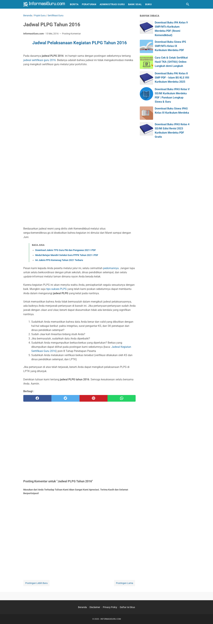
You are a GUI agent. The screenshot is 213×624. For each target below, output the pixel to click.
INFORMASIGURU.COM (111, 619)
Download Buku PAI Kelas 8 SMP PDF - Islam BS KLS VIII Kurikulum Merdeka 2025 (172, 77)
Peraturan (89, 4)
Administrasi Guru (112, 4)
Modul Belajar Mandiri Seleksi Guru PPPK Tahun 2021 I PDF (66, 255)
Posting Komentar (71, 33)
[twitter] (65, 398)
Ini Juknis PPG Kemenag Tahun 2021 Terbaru (59, 260)
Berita (74, 4)
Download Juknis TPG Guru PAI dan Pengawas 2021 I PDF (65, 250)
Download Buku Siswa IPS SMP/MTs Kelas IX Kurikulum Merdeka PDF (170, 46)
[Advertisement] (79, 96)
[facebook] (37, 398)
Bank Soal (135, 4)
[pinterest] (94, 398)
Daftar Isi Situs (127, 607)
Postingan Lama (124, 583)
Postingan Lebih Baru (36, 583)
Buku (148, 4)
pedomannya (111, 268)
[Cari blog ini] (188, 4)
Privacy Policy (110, 607)
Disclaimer (95, 607)
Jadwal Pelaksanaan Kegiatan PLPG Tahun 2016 (79, 42)
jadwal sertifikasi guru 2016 (39, 60)
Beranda (82, 607)
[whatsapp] (121, 398)
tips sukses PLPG (56, 289)
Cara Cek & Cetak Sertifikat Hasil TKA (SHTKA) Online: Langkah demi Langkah (171, 62)
